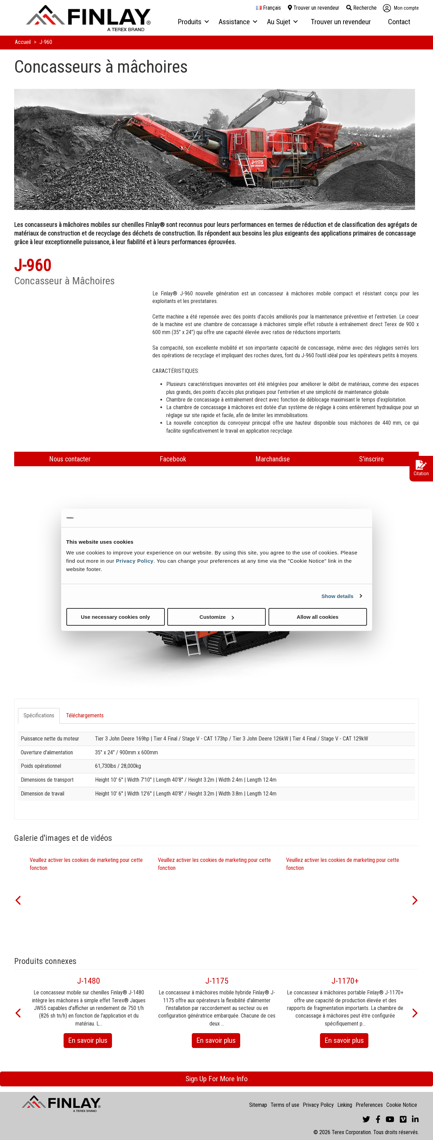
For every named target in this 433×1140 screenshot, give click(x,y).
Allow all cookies (318, 617)
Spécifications (38, 715)
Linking (344, 1105)
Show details (337, 596)
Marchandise (272, 459)
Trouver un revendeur (313, 7)
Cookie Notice (401, 1105)
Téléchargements (85, 715)
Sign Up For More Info (217, 1079)
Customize (216, 617)
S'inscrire (371, 459)
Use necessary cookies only (115, 617)
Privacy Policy (134, 561)
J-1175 (216, 981)
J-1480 (88, 981)
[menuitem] (192, 22)
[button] (17, 900)
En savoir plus (90, 1041)
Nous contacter (70, 459)
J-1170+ (345, 981)
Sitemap (258, 1105)
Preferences (369, 1105)
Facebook (173, 459)
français (268, 8)
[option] (89, 899)
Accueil (23, 42)
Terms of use (285, 1105)
